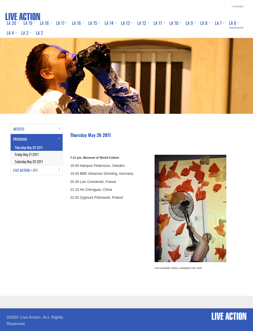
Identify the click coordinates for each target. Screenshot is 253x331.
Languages (238, 6)
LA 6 (232, 23)
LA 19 (27, 23)
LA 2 (39, 33)
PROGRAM (20, 139)
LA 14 (109, 23)
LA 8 (203, 23)
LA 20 (11, 23)
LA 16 (76, 23)
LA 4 (10, 33)
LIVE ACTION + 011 (25, 170)
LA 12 (141, 23)
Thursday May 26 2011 (29, 147)
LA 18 (44, 23)
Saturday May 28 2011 (29, 161)
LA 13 (125, 23)
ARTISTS (18, 129)
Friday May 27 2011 (27, 154)
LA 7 (218, 23)
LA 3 (24, 33)
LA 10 (173, 23)
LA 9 (189, 23)
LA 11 (158, 23)
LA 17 (60, 23)
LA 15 (92, 23)
